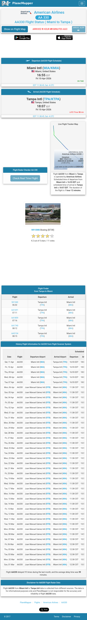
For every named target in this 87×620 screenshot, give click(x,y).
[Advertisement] (43, 49)
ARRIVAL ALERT (79, 29)
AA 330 (43, 17)
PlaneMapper (25, 602)
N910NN (35, 230)
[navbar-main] (82, 3)
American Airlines (49, 12)
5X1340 (14, 302)
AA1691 (14, 310)
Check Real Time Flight (25, 178)
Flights (37, 602)
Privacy (78, 616)
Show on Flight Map (15, 29)
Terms (58, 616)
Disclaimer (68, 616)
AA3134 (14, 333)
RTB (48, 387)
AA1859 (14, 318)
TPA (42, 305)
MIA (71, 305)
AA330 (64, 602)
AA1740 (14, 326)
